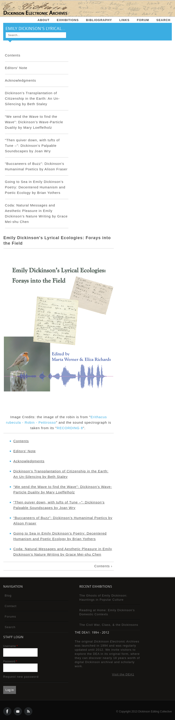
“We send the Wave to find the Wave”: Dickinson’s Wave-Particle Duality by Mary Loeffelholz (34, 122)
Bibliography (99, 20)
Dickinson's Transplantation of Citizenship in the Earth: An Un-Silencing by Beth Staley (32, 98)
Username (10, 646)
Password (10, 661)
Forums (10, 616)
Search (163, 20)
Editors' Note (16, 68)
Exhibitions (68, 20)
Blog (8, 595)
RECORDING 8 (70, 428)
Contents (13, 55)
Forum (143, 20)
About (43, 20)
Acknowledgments (20, 80)
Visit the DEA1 (123, 674)
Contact (11, 606)
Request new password (21, 676)
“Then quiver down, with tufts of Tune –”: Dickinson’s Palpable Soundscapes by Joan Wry (32, 145)
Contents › (103, 566)
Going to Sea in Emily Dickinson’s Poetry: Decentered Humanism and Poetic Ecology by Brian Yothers (35, 187)
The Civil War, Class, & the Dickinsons (108, 624)
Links (124, 20)
